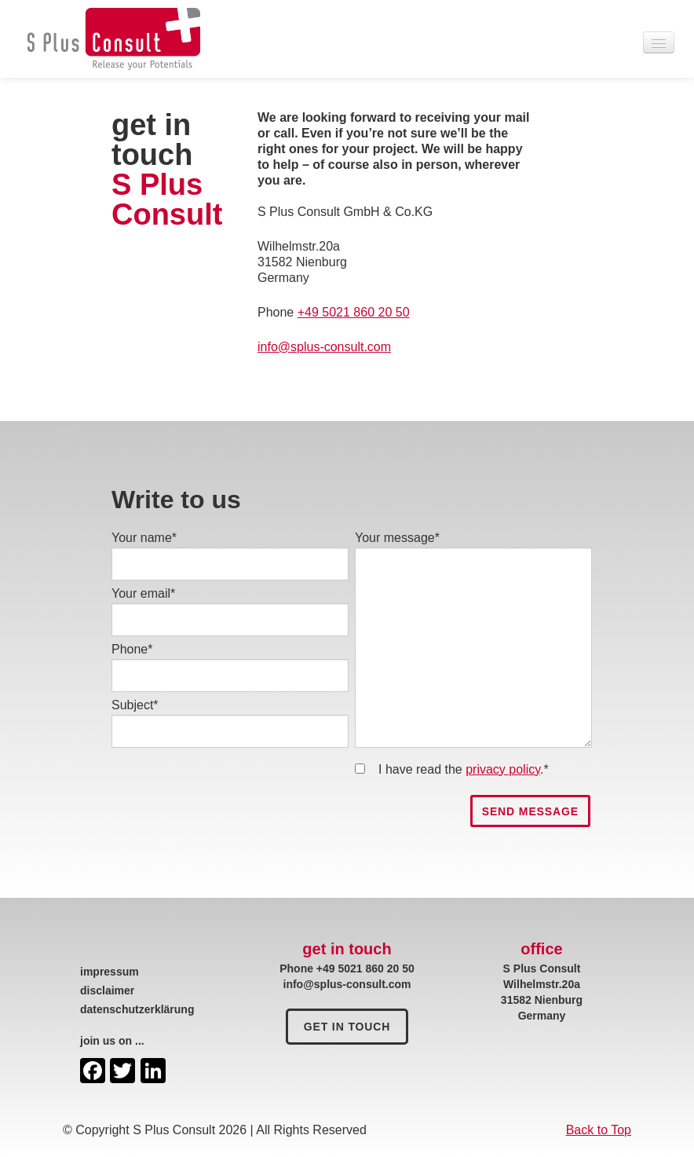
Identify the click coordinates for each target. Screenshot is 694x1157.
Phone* (132, 649)
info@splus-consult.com (324, 346)
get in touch (347, 1026)
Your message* (397, 537)
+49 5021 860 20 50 (354, 312)
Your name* (144, 537)
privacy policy (503, 769)
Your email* (143, 593)
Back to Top (598, 1130)
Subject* (135, 705)
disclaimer (107, 990)
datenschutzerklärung (137, 1009)
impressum (109, 971)
